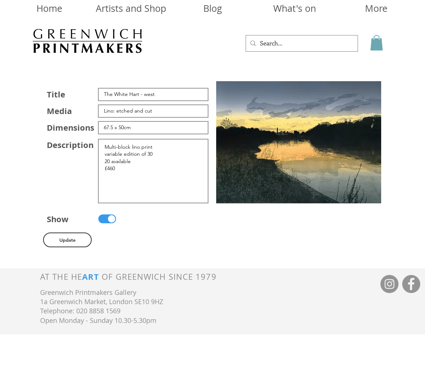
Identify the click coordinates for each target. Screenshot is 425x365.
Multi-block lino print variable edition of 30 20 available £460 (153, 171)
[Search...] (301, 43)
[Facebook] (411, 284)
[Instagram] (389, 284)
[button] (376, 43)
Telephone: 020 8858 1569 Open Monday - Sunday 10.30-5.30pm (98, 315)
